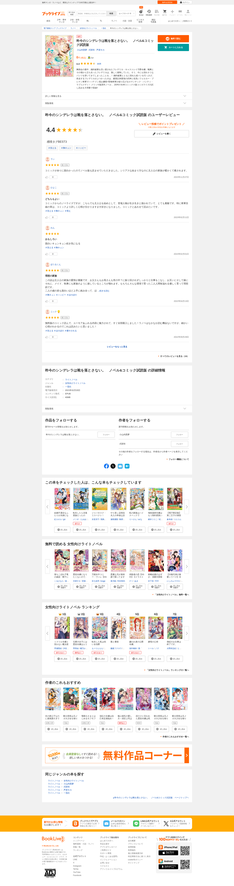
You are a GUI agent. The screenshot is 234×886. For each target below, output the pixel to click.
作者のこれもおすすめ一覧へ (176, 736)
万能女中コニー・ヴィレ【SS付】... (99, 577)
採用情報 (132, 847)
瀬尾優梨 (114, 519)
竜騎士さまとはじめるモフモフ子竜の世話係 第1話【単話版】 (88, 720)
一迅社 (68, 386)
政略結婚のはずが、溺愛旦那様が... (155, 577)
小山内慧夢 (82, 50)
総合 (48, 21)
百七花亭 (95, 581)
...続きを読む (104, 291)
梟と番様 (115, 642)
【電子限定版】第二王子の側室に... (174, 515)
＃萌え (68, 211)
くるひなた (59, 581)
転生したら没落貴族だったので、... (80, 515)
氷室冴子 (95, 519)
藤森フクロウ (116, 648)
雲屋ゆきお (86, 581)
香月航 (113, 581)
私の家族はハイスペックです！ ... (136, 515)
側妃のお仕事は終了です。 (174, 643)
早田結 (76, 648)
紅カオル (58, 519)
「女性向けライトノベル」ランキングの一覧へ (167, 670)
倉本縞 (169, 519)
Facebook (77, 875)
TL (101, 21)
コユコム (177, 519)
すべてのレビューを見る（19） (174, 356)
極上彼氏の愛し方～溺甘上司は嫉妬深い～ (125, 718)
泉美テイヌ (69, 581)
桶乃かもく (84, 648)
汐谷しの (67, 648)
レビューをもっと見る (117, 347)
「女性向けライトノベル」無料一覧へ (171, 594)
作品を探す (104, 844)
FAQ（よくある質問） (109, 856)
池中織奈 (133, 648)
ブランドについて (135, 844)
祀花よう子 (163, 519)
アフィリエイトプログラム (111, 869)
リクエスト (104, 866)
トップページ (78, 841)
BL (88, 21)
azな (140, 519)
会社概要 (132, 841)
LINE (75, 859)
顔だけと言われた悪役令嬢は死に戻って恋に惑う (143, 720)
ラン (53, 159)
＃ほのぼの (72, 295)
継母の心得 (153, 642)
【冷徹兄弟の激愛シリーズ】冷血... (174, 577)
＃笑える (52, 148)
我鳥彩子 (104, 519)
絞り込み (72, 13)
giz (64, 519)
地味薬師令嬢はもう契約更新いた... (155, 515)
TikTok (75, 869)
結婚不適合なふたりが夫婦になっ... (61, 515)
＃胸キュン (66, 148)
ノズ (157, 648)
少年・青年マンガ (61, 21)
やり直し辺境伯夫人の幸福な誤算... (118, 515)
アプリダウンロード (108, 847)
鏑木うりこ (152, 519)
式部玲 (92, 50)
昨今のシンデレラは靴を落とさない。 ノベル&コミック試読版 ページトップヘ (151, 797)
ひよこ (54, 187)
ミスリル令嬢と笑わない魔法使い (61, 644)
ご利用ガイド (187, 21)
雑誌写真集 (153, 21)
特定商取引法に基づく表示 (139, 856)
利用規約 (132, 850)
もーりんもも (97, 648)
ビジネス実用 (140, 21)
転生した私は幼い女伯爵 (99, 643)
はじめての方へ (174, 21)
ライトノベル (71, 379)
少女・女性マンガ (74, 21)
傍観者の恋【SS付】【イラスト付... (136, 577)
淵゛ (140, 648)
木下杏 (151, 581)
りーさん (133, 519)
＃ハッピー (81, 148)
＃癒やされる (71, 331)
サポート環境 (105, 853)
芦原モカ (100, 50)
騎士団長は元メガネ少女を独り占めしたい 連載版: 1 (70, 720)
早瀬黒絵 (58, 648)
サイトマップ (133, 863)
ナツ (131, 581)
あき (136, 581)
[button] (62, 530)
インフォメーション (108, 860)
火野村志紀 (171, 648)
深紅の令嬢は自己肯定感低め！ (107, 717)
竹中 (157, 581)
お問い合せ (104, 863)
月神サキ (77, 581)
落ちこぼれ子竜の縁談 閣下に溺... (61, 577)
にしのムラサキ (173, 581)
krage (103, 581)
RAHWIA (121, 581)
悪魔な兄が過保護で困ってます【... (118, 577)
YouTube (77, 872)
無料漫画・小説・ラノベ (83, 844)
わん (53, 228)
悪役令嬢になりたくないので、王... (80, 577)
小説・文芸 (127, 21)
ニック (54, 311)
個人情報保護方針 (135, 853)
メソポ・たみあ (79, 519)
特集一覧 (77, 847)
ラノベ (114, 21)
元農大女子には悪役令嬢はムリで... (80, 644)
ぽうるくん (56, 264)
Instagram (77, 866)
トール (151, 648)
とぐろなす (182, 648)
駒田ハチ (123, 519)
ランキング (78, 850)
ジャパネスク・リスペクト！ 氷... (99, 515)
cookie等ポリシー (135, 860)
